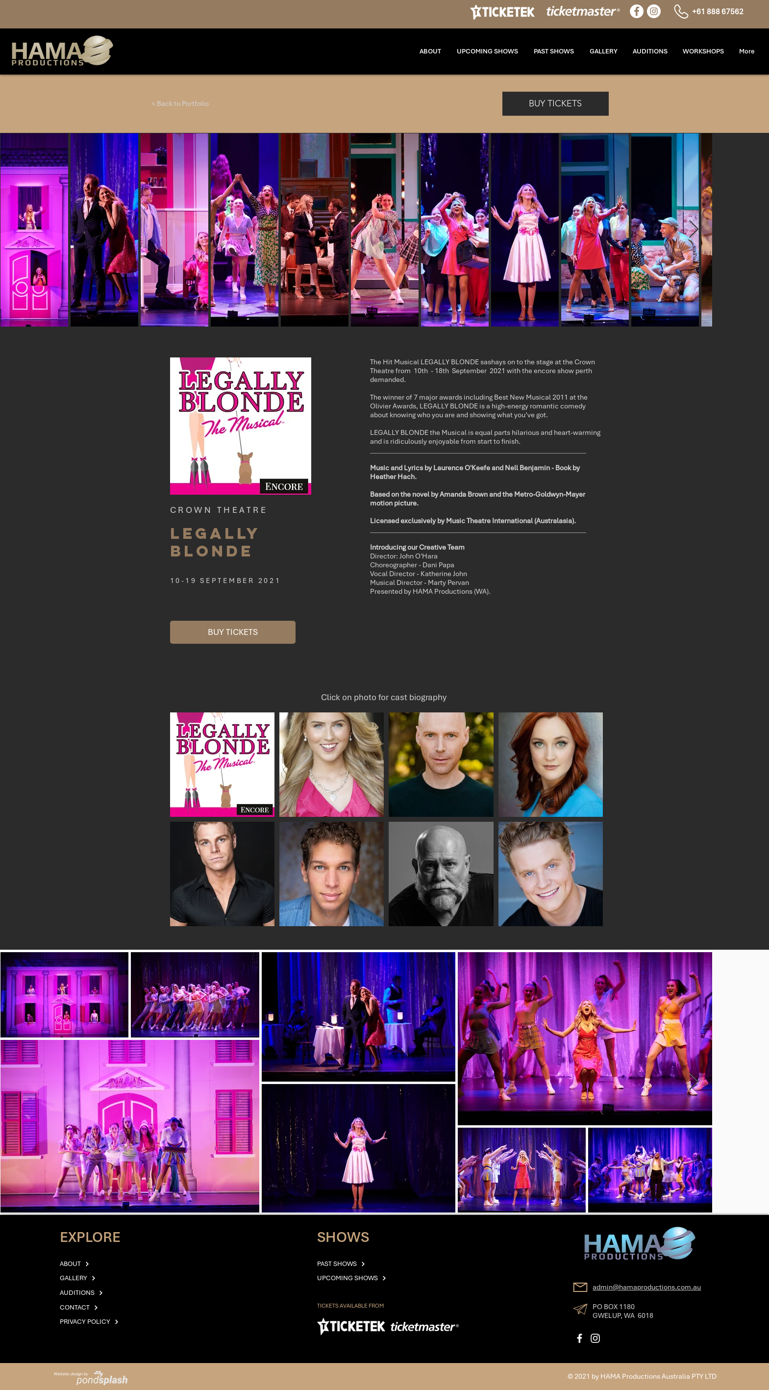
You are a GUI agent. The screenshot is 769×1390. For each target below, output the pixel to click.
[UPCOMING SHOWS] (370, 1278)
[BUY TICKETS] (555, 104)
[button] (703, 51)
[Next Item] (693, 229)
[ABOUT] (101, 1264)
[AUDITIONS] (101, 1293)
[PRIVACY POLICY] (101, 1321)
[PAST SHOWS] (358, 1264)
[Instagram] (654, 11)
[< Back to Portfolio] (180, 103)
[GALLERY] (101, 1278)
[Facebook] (637, 11)
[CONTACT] (101, 1307)
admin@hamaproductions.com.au (647, 1287)
